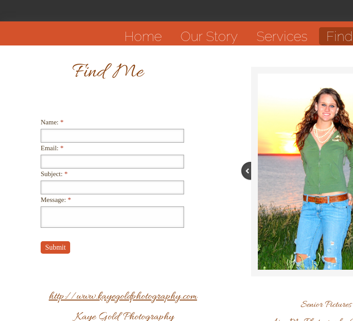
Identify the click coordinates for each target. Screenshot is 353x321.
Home (143, 36)
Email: (52, 148)
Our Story (209, 36)
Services (281, 36)
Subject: (54, 173)
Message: (56, 199)
